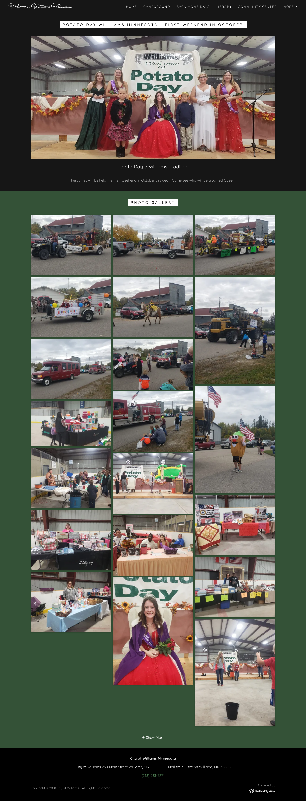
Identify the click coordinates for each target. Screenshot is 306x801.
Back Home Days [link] (193, 7)
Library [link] (224, 7)
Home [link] (131, 7)
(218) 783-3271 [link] (153, 775)
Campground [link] (156, 7)
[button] (290, 7)
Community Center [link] (257, 7)
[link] (40, 6)
